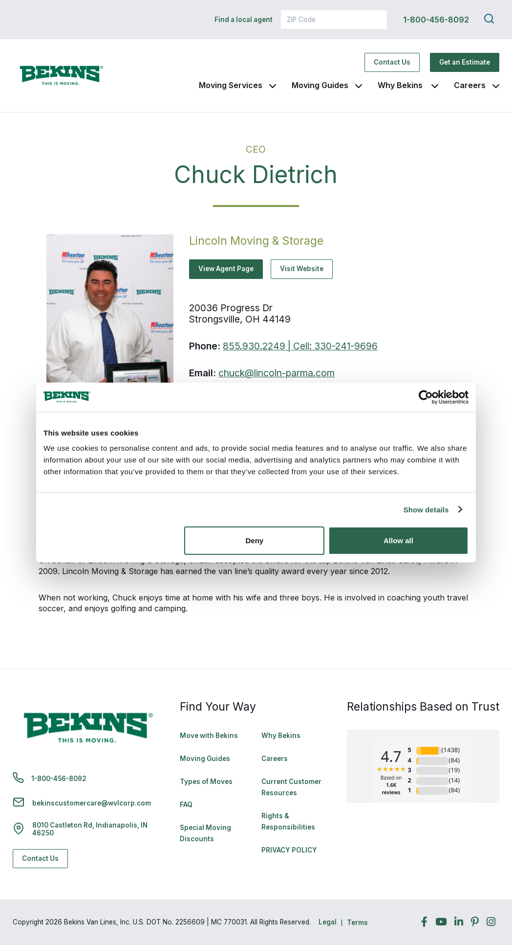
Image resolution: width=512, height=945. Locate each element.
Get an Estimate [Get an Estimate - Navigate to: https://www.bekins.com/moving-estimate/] (464, 62)
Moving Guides (320, 85)
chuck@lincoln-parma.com (276, 373)
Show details (426, 509)
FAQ (186, 804)
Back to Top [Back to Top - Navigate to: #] (477, 886)
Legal (328, 922)
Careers (470, 85)
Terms (357, 922)
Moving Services (230, 85)
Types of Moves (206, 781)
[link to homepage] (61, 76)
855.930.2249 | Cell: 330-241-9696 (300, 346)
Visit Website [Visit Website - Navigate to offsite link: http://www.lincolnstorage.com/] (301, 269)
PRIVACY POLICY (289, 850)
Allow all (398, 540)
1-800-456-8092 (436, 19)
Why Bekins (401, 85)
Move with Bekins (209, 735)
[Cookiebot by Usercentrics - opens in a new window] (426, 397)
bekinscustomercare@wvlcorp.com (91, 803)
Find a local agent (243, 19)
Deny (255, 540)
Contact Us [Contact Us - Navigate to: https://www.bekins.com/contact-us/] (392, 62)
